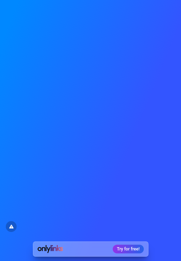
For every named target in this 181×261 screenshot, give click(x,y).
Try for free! (128, 249)
